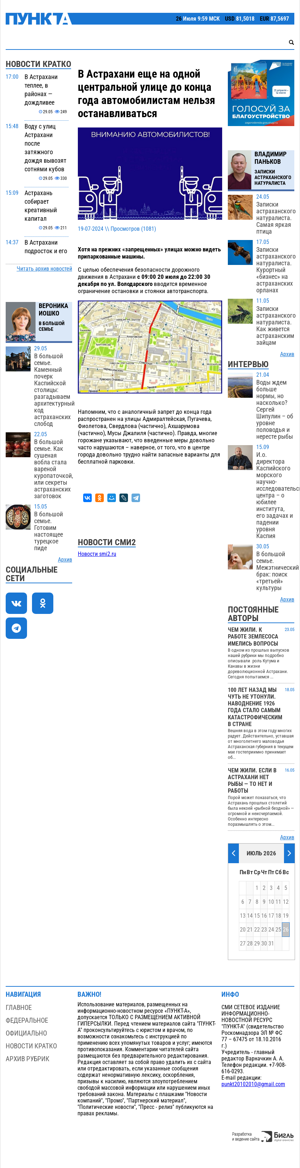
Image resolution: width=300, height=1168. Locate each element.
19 (286, 916)
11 (278, 902)
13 (243, 916)
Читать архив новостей (44, 269)
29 (257, 943)
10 (271, 902)
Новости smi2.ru (97, 554)
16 (264, 916)
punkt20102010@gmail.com (253, 1084)
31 (271, 943)
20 (243, 930)
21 (250, 930)
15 (257, 916)
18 (278, 916)
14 (250, 916)
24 (271, 930)
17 (271, 916)
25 (278, 930)
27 (243, 943)
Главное (19, 1007)
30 (264, 943)
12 (286, 902)
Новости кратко (31, 1046)
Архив (65, 560)
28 (250, 943)
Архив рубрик (27, 1059)
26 (286, 930)
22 (257, 930)
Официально (26, 1033)
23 (264, 930)
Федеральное (27, 1020)
